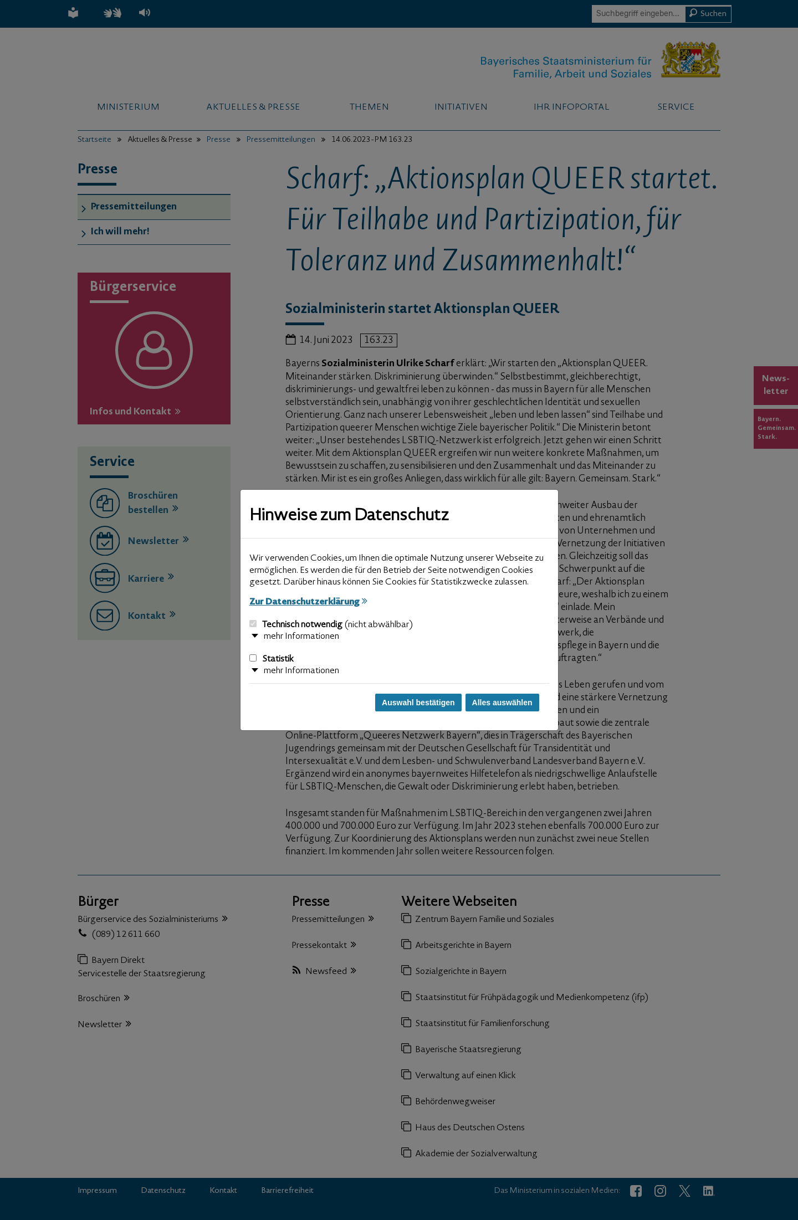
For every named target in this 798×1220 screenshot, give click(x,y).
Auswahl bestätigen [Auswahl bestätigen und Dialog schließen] (418, 702)
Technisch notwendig (331, 625)
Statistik (271, 659)
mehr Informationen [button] (301, 636)
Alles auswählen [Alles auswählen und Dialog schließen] (502, 702)
